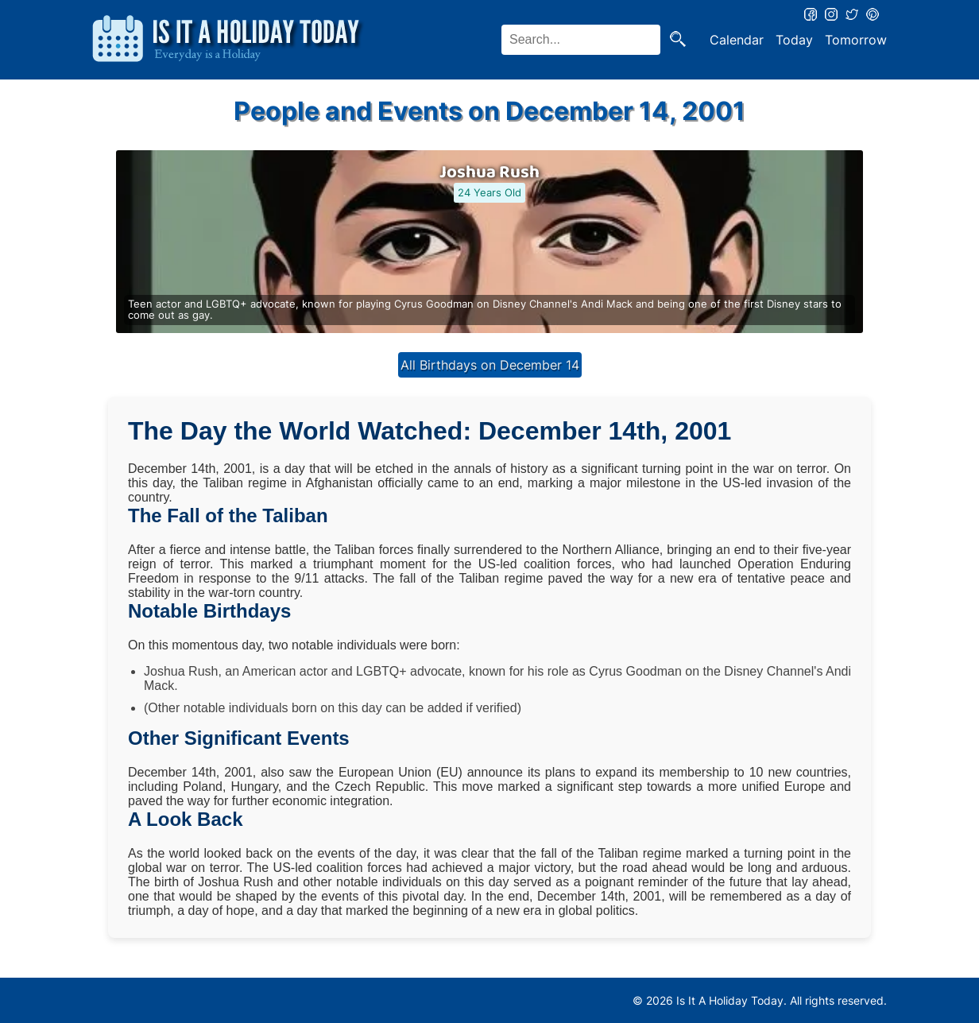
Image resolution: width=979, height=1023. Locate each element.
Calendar (737, 40)
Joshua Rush (489, 172)
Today (794, 40)
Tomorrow (856, 40)
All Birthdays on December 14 (489, 365)
